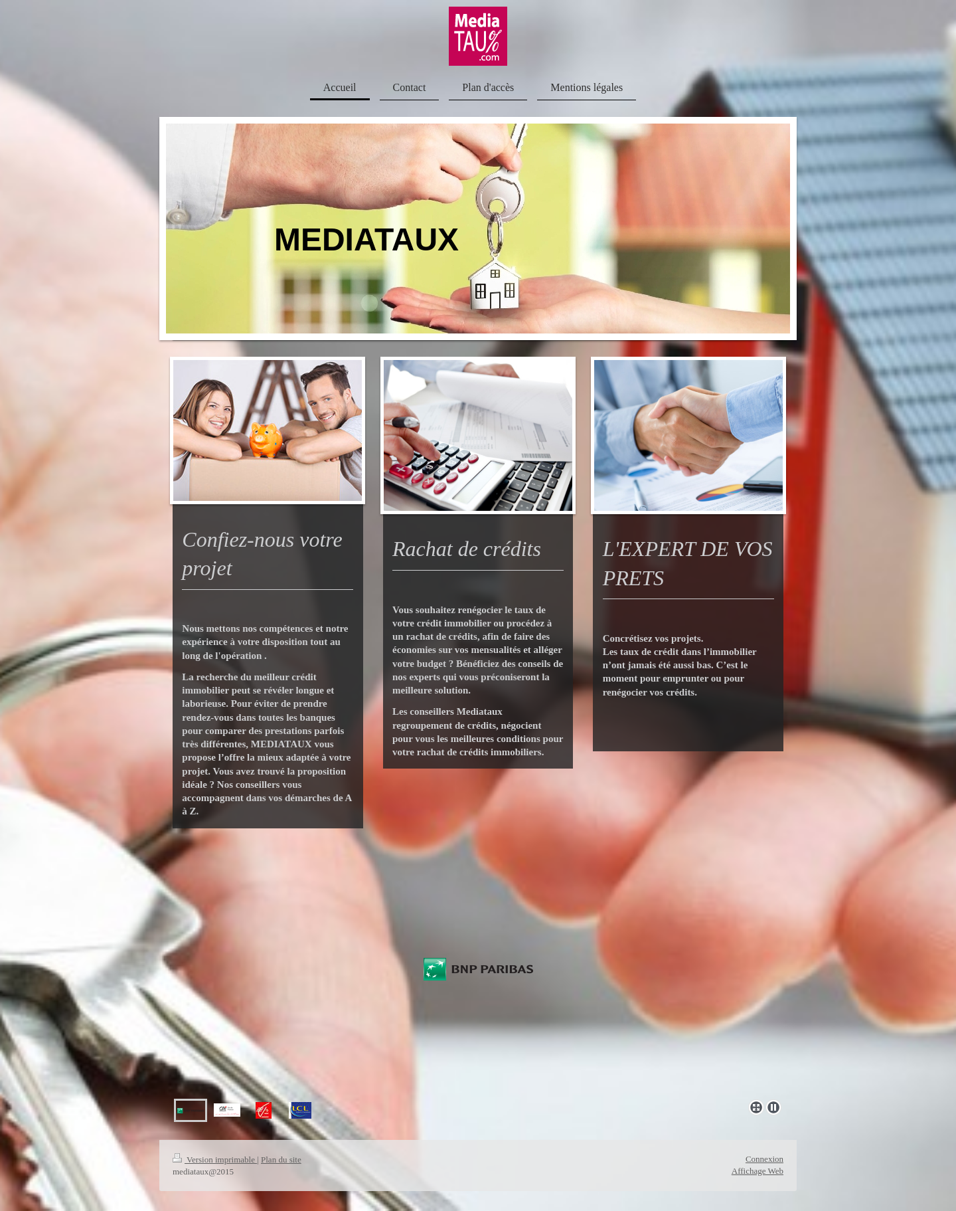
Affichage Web (757, 1171)
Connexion (764, 1159)
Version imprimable (215, 1159)
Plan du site (281, 1159)
